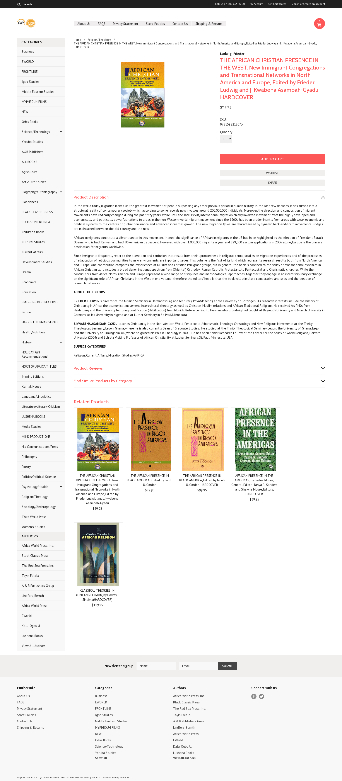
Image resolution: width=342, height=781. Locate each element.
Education (29, 292)
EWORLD (28, 61)
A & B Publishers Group (38, 586)
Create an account (314, 3)
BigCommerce (122, 777)
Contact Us (180, 24)
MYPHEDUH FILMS (34, 102)
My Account (256, 3)
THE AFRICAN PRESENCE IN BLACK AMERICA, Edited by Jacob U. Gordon (149, 480)
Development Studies (37, 262)
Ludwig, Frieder (232, 54)
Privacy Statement (125, 24)
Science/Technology (36, 132)
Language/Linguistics (36, 396)
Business (28, 51)
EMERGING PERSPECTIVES (40, 302)
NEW (25, 112)
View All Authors (34, 646)
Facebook (254, 696)
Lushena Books (32, 636)
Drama (26, 272)
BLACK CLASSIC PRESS (37, 212)
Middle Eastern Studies (38, 92)
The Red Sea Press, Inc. (38, 566)
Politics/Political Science (39, 477)
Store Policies (155, 24)
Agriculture (30, 172)
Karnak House (31, 386)
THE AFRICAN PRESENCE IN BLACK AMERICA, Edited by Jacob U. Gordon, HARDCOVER (202, 480)
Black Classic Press (35, 555)
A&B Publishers (32, 152)
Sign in (295, 3)
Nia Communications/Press (40, 447)
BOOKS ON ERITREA (36, 222)
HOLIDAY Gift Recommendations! (35, 354)
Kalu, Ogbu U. (31, 626)
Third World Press (34, 517)
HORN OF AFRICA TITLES (39, 366)
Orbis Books (30, 122)
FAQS (101, 24)
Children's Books (33, 232)
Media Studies (31, 426)
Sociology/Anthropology (39, 507)
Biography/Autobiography (39, 192)
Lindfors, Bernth (33, 596)
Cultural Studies (33, 242)
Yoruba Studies (32, 142)
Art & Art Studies (34, 182)
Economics (29, 282)
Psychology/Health (35, 487)
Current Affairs (32, 252)
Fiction (26, 312)
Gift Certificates (277, 3)
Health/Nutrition (33, 332)
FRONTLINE (30, 72)
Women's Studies (33, 527)
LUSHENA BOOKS (33, 416)
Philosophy (29, 457)
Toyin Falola (30, 576)
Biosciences (30, 202)
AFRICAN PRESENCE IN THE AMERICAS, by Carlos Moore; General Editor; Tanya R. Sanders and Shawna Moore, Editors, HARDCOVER (254, 485)
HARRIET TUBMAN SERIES (40, 322)
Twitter (261, 696)
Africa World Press (34, 606)
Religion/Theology (35, 497)
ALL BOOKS (29, 162)
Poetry (26, 467)
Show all (101, 758)
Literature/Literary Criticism (41, 406)
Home (77, 40)
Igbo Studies (30, 82)
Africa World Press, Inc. (38, 545)
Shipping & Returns (208, 24)
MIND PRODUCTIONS (36, 437)
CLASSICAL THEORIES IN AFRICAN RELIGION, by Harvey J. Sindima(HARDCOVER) (97, 595)
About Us (83, 24)
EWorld (27, 616)
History (27, 342)
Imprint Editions (33, 376)
